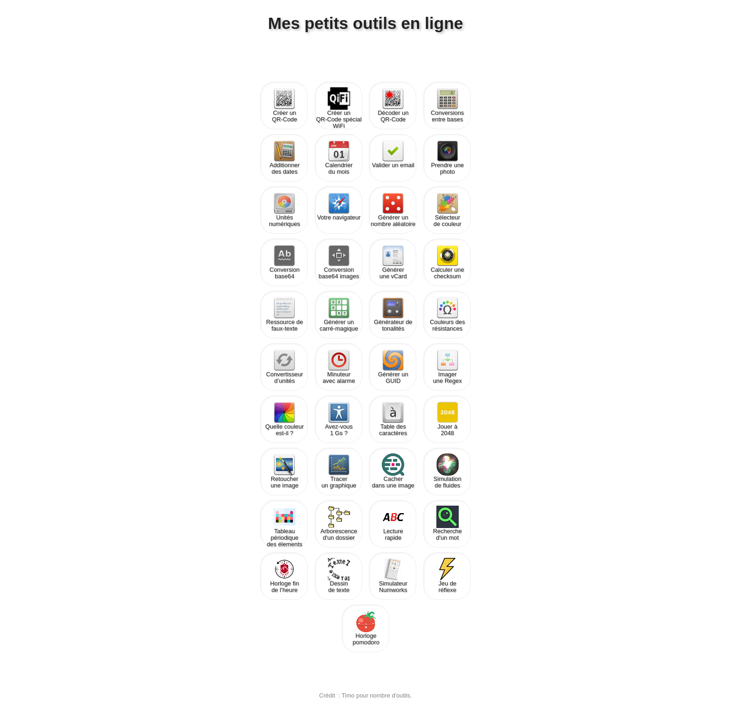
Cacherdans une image (393, 471)
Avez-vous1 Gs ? (339, 419)
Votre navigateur (338, 206)
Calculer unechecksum (447, 262)
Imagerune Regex (447, 366)
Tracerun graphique (338, 471)
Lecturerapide (393, 523)
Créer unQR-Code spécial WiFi (338, 106)
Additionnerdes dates (284, 157)
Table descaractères (393, 419)
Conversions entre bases (447, 105)
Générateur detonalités (393, 314)
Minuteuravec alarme (339, 366)
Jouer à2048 (447, 419)
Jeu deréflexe (447, 575)
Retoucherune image (284, 471)
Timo (348, 695)
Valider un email (393, 154)
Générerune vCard (393, 262)
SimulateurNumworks (393, 575)
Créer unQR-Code (284, 105)
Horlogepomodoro (365, 628)
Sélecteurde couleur (448, 209)
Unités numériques (284, 209)
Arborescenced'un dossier (338, 523)
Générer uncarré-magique (339, 314)
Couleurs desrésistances (447, 314)
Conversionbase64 (284, 262)
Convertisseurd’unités (284, 366)
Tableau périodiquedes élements (284, 524)
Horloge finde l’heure (284, 575)
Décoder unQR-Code (393, 105)
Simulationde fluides (448, 471)
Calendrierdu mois (338, 157)
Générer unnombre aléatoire (393, 209)
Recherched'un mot (447, 523)
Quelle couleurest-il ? (284, 419)
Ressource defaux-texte (284, 314)
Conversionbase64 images (338, 262)
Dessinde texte (339, 575)
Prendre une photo (447, 157)
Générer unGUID (393, 366)
